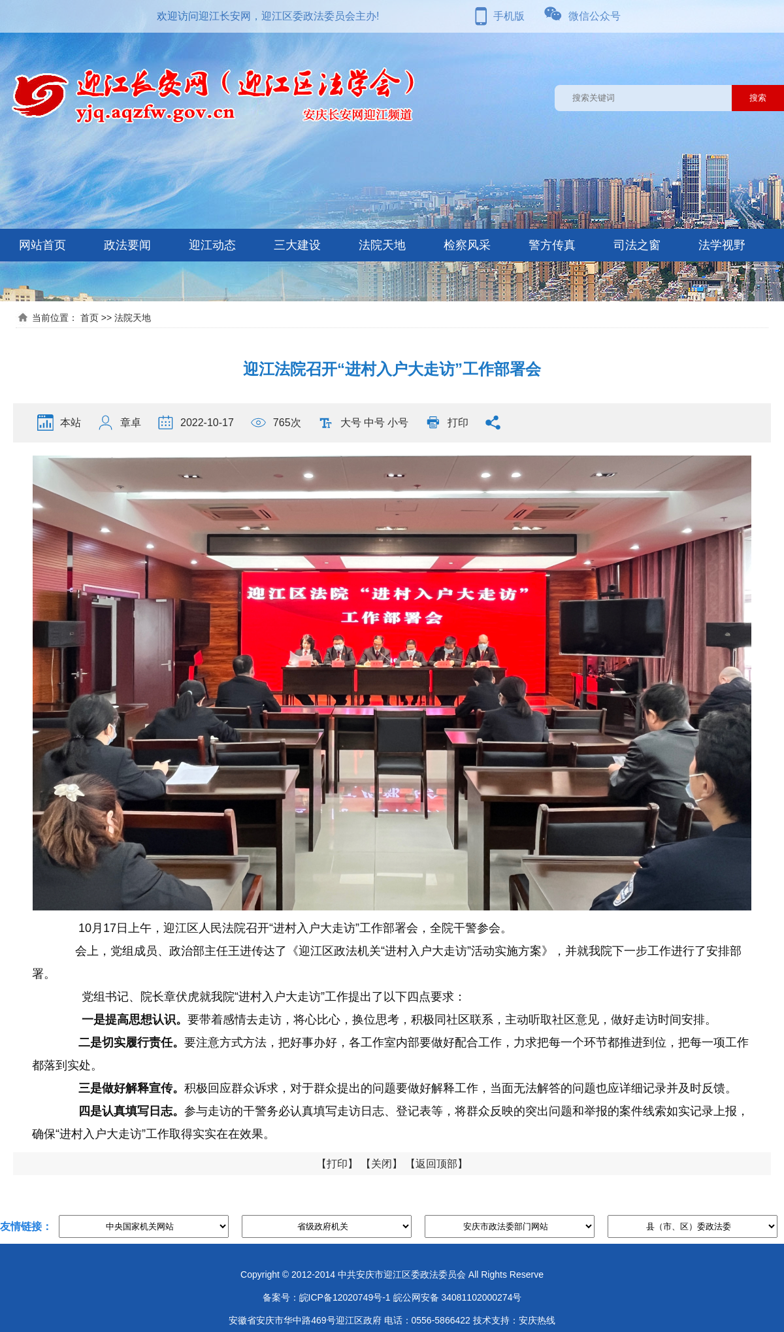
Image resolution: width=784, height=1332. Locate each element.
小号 (397, 422)
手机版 (509, 16)
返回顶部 (436, 1163)
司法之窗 (637, 245)
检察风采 (467, 245)
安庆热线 (537, 1320)
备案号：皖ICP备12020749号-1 (327, 1297)
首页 (89, 317)
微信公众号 (594, 16)
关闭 (381, 1163)
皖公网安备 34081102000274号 (457, 1297)
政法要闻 (127, 245)
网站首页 (42, 245)
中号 (374, 422)
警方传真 (552, 245)
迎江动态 (212, 245)
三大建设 (297, 245)
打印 (458, 422)
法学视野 (721, 245)
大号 (350, 422)
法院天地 (382, 245)
